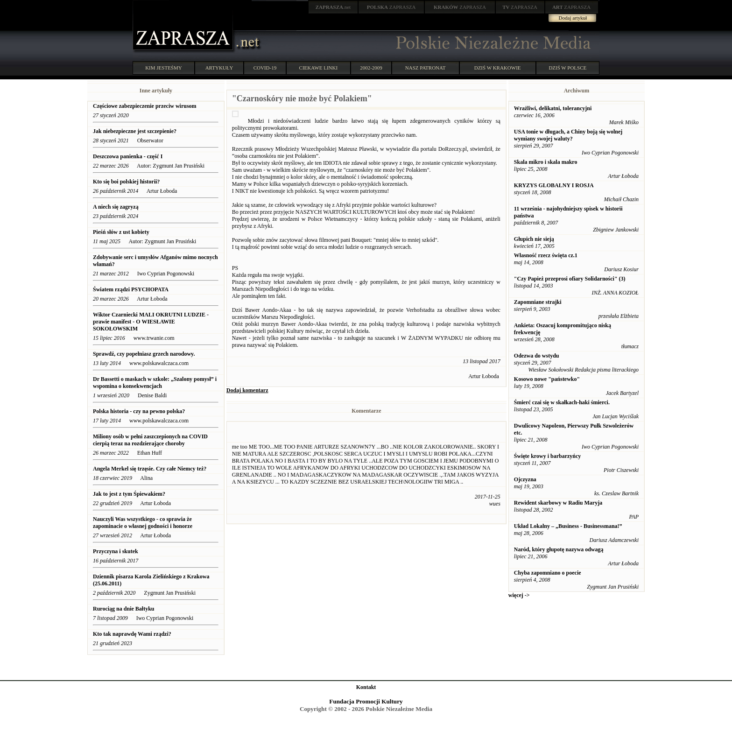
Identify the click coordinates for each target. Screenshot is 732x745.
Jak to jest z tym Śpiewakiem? (129, 494)
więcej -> (519, 595)
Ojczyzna (525, 479)
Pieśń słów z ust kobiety (121, 232)
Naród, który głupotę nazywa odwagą (559, 549)
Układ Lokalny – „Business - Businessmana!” (568, 526)
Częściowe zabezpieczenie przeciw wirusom (145, 106)
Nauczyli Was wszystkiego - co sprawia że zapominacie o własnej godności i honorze (142, 522)
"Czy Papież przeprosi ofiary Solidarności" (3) (570, 278)
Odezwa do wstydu (536, 355)
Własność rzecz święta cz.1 (545, 255)
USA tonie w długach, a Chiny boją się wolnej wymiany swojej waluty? (568, 135)
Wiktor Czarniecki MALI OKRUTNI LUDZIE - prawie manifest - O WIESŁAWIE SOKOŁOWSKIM (151, 321)
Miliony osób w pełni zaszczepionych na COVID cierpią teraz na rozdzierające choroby (150, 440)
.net (333, 7)
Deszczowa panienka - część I (128, 156)
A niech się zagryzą (116, 207)
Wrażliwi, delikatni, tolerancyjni (552, 108)
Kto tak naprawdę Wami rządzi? (132, 634)
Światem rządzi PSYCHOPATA (131, 289)
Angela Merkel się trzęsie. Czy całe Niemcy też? (149, 468)
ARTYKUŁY (219, 67)
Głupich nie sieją (534, 239)
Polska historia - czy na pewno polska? (139, 411)
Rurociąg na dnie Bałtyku (123, 608)
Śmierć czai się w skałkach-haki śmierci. (562, 402)
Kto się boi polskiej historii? (126, 181)
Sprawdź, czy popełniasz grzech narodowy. (144, 354)
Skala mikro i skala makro (545, 162)
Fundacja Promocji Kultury (365, 701)
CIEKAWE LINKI (318, 67)
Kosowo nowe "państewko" (547, 379)
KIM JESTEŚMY (163, 67)
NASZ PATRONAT (425, 67)
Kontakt (366, 687)
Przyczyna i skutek (115, 551)
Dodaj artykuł (573, 18)
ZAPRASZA (391, 7)
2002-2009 (371, 67)
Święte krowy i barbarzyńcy (547, 456)
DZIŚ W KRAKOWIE (497, 67)
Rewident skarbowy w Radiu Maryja (558, 502)
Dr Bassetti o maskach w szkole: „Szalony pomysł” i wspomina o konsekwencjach (155, 382)
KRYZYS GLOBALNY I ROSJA (554, 185)
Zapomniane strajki (538, 302)
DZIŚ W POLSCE (567, 67)
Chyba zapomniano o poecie (547, 572)
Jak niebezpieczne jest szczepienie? (134, 131)
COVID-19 (265, 67)
